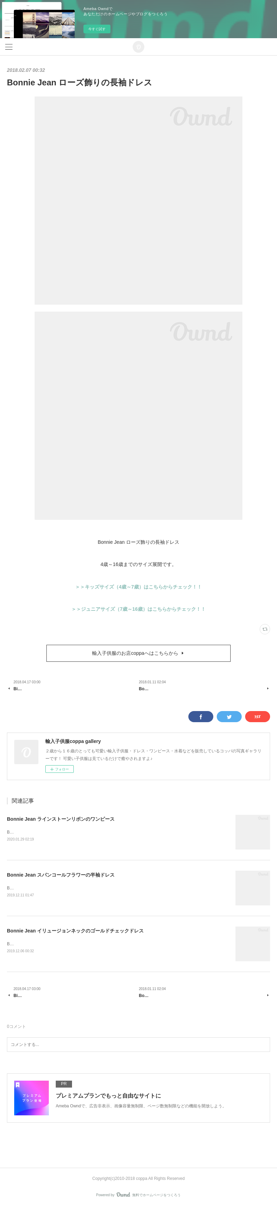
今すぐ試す (97, 29)
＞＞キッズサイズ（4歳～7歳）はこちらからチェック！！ (138, 587)
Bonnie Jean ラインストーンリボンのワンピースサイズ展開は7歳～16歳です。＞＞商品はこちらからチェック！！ (114, 832)
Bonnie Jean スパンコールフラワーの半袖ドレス (61, 875)
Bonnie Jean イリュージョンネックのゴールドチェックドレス (75, 931)
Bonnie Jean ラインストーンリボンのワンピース (61, 819)
